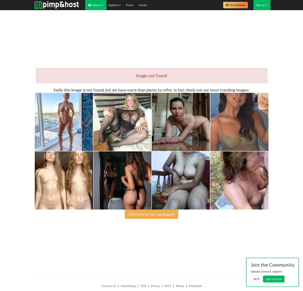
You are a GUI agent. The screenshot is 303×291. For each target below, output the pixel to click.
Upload (95, 5)
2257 (168, 286)
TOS (143, 286)
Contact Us (108, 286)
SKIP (256, 279)
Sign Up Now (274, 279)
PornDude (195, 286)
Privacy (155, 286)
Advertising (128, 286)
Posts (130, 5)
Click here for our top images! (151, 214)
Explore (115, 5)
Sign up (261, 5)
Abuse (180, 286)
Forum (143, 5)
